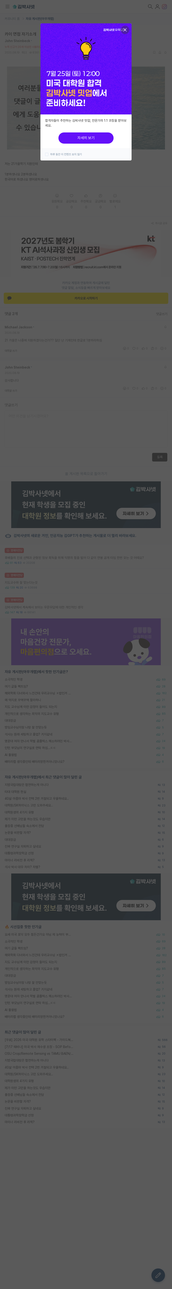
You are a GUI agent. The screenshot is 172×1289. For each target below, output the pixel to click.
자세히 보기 (86, 138)
